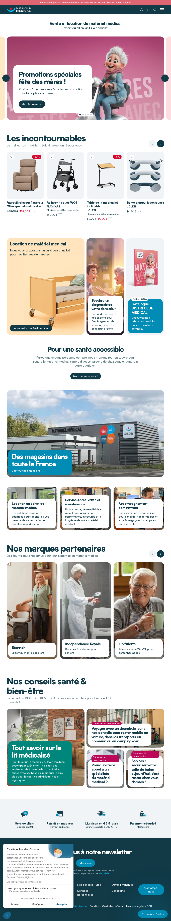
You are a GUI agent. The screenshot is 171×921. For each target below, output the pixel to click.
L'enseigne (118, 890)
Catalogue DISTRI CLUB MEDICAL (142, 308)
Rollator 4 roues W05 (62, 202)
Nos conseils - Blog (89, 884)
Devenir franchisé (122, 884)
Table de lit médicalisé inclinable (102, 204)
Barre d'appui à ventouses (145, 202)
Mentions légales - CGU (139, 906)
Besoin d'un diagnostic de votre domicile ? (104, 304)
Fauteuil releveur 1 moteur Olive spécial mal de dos (25, 204)
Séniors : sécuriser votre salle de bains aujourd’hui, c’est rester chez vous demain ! (145, 771)
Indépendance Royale (83, 644)
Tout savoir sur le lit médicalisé (36, 751)
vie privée (104, 873)
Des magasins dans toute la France (40, 460)
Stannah (18, 647)
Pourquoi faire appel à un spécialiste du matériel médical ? (103, 773)
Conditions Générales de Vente (107, 906)
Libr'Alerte (127, 644)
